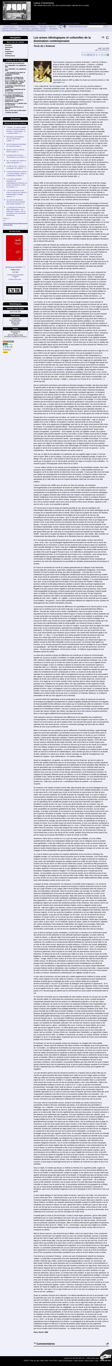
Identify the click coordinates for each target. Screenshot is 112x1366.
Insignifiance (9, 51)
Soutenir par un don (105, 1356)
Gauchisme (9, 47)
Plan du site (34, 1361)
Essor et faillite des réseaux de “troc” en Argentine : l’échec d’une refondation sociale (15, 82)
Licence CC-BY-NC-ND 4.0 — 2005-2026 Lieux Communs (85, 1358)
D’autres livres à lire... (15, 279)
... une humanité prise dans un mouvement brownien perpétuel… (15, 74)
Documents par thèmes (98, 23)
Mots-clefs (44, 1361)
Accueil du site (9, 27)
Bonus (6, 218)
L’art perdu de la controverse (14, 63)
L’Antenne (8, 53)
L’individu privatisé (11, 112)
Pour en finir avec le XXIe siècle (15, 110)
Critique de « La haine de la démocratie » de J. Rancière (14, 78)
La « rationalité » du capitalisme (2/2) (15, 66)
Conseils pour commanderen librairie (15, 275)
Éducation (8, 45)
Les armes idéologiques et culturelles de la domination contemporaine (29, 30)
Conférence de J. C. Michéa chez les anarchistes (16, 104)
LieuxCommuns (103, 50)
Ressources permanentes (70, 23)
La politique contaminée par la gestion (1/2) (15, 90)
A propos (14, 23)
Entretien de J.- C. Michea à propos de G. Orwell (14, 100)
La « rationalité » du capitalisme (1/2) (15, 69)
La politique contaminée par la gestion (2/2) (15, 86)
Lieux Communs (44, 3)
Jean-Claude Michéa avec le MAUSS (14, 107)
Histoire (7, 49)
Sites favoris (78, 1361)
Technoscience (10, 56)
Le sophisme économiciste (14, 93)
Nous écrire (89, 1361)
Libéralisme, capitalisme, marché (33, 29)
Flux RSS (53, 1361)
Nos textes (42, 23)
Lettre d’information (65, 1361)
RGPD (26, 1361)
